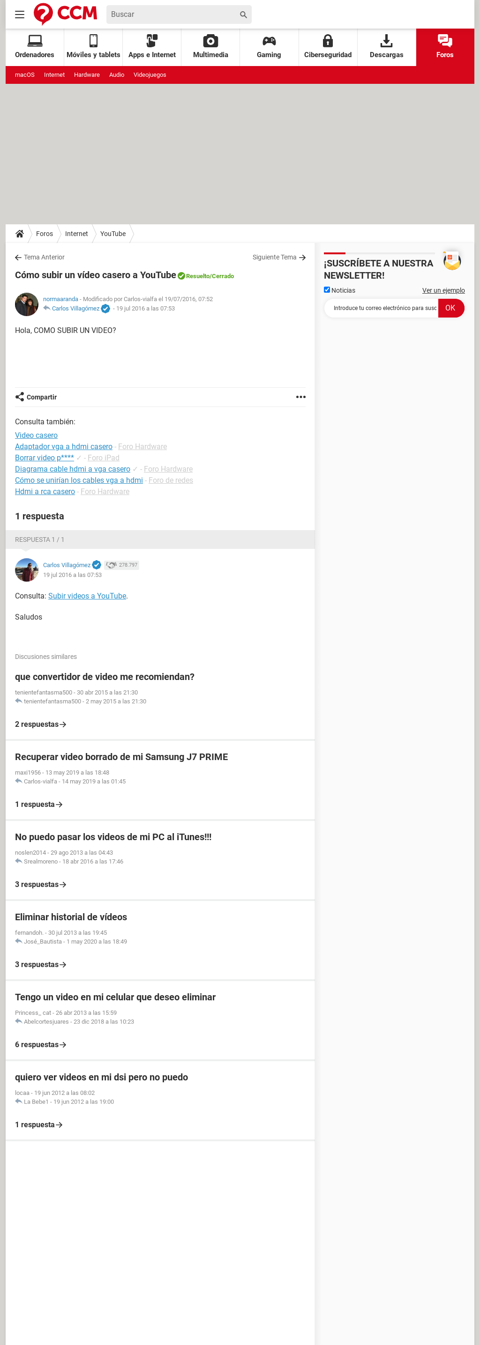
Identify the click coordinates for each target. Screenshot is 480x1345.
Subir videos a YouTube (87, 595)
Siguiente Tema (275, 257)
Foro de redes (171, 480)
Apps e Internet (152, 46)
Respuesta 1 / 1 (40, 539)
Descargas (387, 46)
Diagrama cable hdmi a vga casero (72, 469)
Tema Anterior (44, 257)
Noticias (339, 290)
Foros (445, 46)
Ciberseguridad (328, 46)
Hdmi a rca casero (45, 491)
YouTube (113, 233)
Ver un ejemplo (443, 290)
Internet (54, 74)
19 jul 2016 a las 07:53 (145, 308)
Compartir (42, 397)
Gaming (269, 46)
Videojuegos (150, 74)
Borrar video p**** (44, 457)
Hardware (87, 74)
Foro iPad (104, 457)
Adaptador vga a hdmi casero (63, 446)
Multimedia (210, 46)
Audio (116, 74)
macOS (25, 74)
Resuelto (198, 276)
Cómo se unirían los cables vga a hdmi (79, 480)
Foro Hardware (142, 446)
